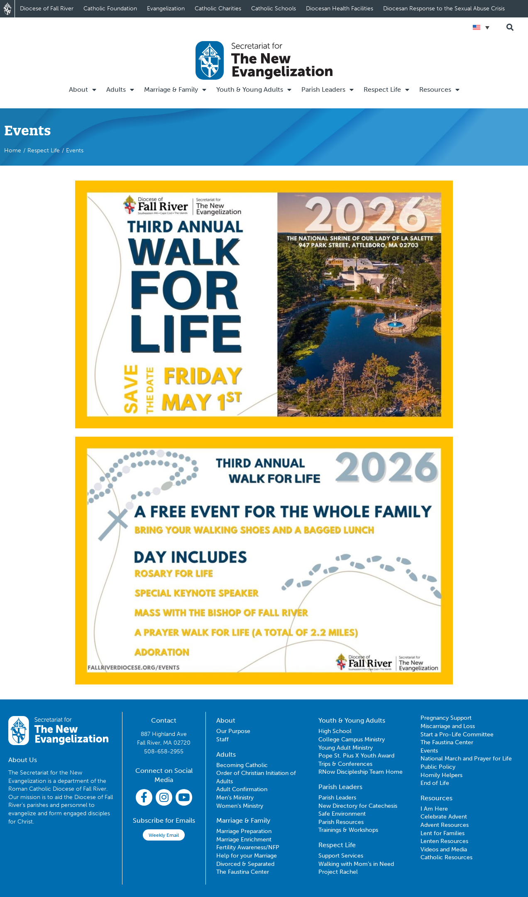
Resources (439, 89)
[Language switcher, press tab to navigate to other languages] (481, 27)
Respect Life (386, 89)
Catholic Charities (218, 8)
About (82, 89)
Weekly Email (164, 835)
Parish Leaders (327, 89)
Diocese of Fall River (46, 8)
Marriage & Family (175, 89)
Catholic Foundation (110, 8)
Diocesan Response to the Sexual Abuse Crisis (444, 8)
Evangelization (166, 8)
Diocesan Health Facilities (339, 8)
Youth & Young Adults (253, 89)
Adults (120, 89)
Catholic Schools (273, 8)
